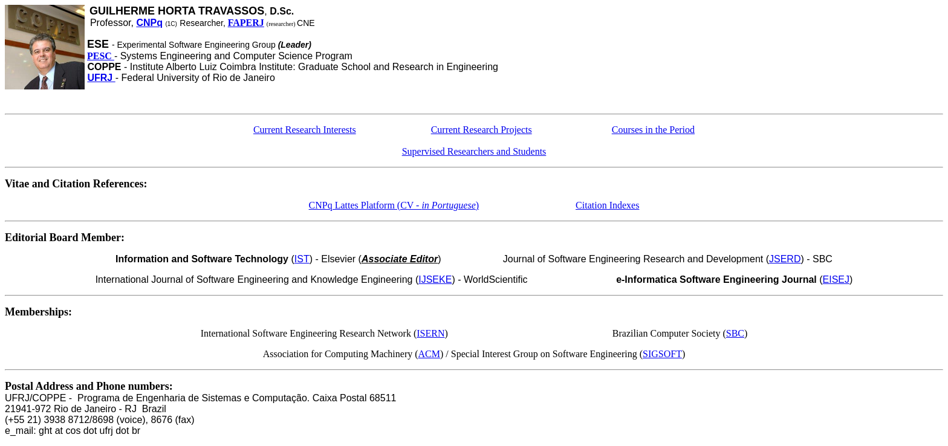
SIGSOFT (662, 354)
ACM (429, 354)
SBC (735, 333)
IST (302, 259)
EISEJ (836, 279)
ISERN (430, 333)
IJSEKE (435, 279)
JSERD (784, 259)
